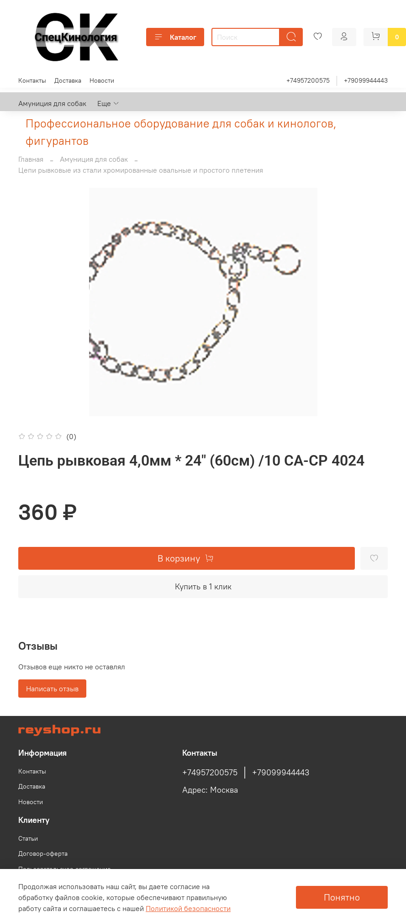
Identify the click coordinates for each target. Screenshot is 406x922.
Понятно (342, 897)
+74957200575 (308, 80)
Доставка (67, 80)
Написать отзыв (52, 688)
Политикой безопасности (188, 908)
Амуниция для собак (52, 103)
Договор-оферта (43, 853)
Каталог (175, 37)
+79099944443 (366, 80)
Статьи (28, 838)
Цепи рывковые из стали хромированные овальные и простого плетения (140, 170)
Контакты (32, 80)
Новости (102, 80)
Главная (30, 159)
